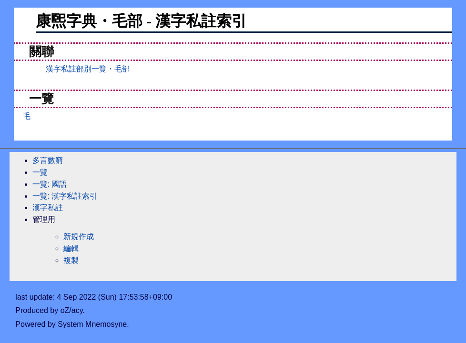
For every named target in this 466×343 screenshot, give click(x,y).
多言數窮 (47, 160)
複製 (71, 260)
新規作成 (78, 236)
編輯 (71, 248)
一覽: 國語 (49, 184)
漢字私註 (47, 207)
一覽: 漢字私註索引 (65, 196)
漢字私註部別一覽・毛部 (88, 69)
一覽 (40, 172)
